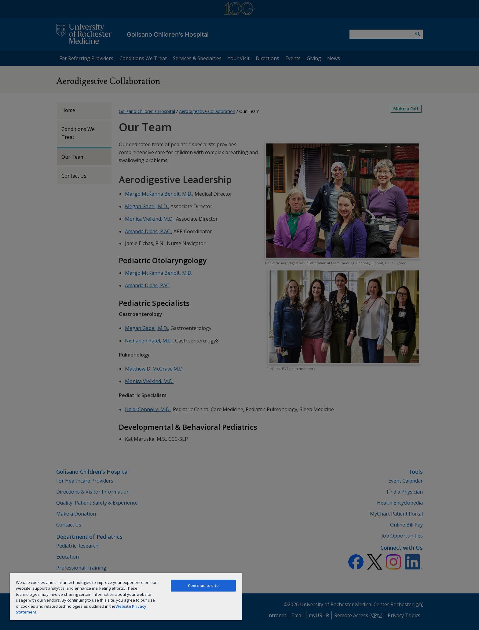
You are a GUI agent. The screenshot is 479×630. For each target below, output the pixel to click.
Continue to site (203, 585)
